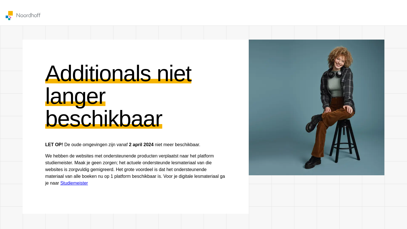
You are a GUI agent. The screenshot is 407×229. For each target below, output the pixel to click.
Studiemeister (74, 183)
